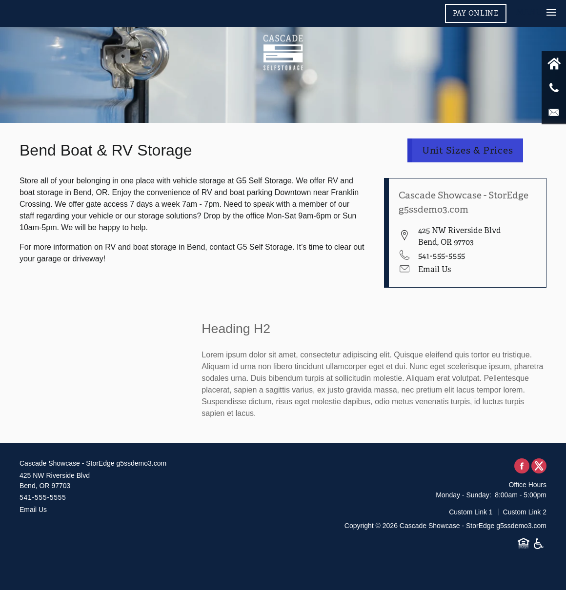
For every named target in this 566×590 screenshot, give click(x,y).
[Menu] (536, 12)
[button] (475, 13)
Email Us (434, 269)
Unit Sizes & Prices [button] (468, 150)
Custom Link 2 (524, 512)
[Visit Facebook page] (521, 466)
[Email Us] (554, 112)
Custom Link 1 (470, 512)
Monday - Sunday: (463, 495)
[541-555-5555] (554, 88)
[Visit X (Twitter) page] (538, 466)
